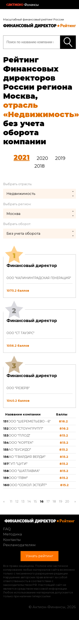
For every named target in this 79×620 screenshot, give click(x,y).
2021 (22, 157)
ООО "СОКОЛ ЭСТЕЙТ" (28, 485)
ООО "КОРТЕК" (21, 443)
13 (23, 501)
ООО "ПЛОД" (19, 435)
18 (54, 501)
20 (67, 501)
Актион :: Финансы (22, 4)
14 (29, 501)
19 (60, 501)
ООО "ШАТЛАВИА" (24, 471)
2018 (39, 166)
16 (42, 501)
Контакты (12, 540)
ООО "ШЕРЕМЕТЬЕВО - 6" (29, 421)
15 (35, 501)
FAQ (7, 529)
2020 (42, 158)
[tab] (39, 331)
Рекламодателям (19, 545)
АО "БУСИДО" (19, 449)
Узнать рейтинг (68, 42)
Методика (12, 534)
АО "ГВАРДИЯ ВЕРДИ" (27, 457)
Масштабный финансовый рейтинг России (33, 19)
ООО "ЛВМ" (18, 478)
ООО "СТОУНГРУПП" (26, 428)
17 (48, 501)
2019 (60, 158)
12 (16, 501)
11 (11, 501)
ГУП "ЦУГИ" (18, 464)
